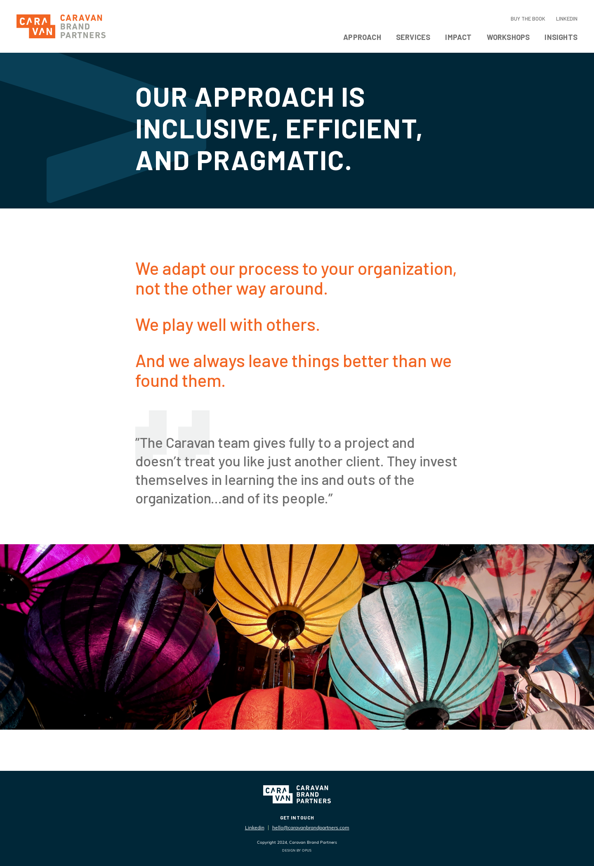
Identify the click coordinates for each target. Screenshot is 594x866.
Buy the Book (528, 18)
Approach (362, 37)
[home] (61, 26)
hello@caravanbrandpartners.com (310, 827)
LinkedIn (567, 18)
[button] (362, 38)
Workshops (508, 37)
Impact (458, 37)
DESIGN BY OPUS (297, 850)
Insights (561, 37)
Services (413, 37)
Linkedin (254, 827)
